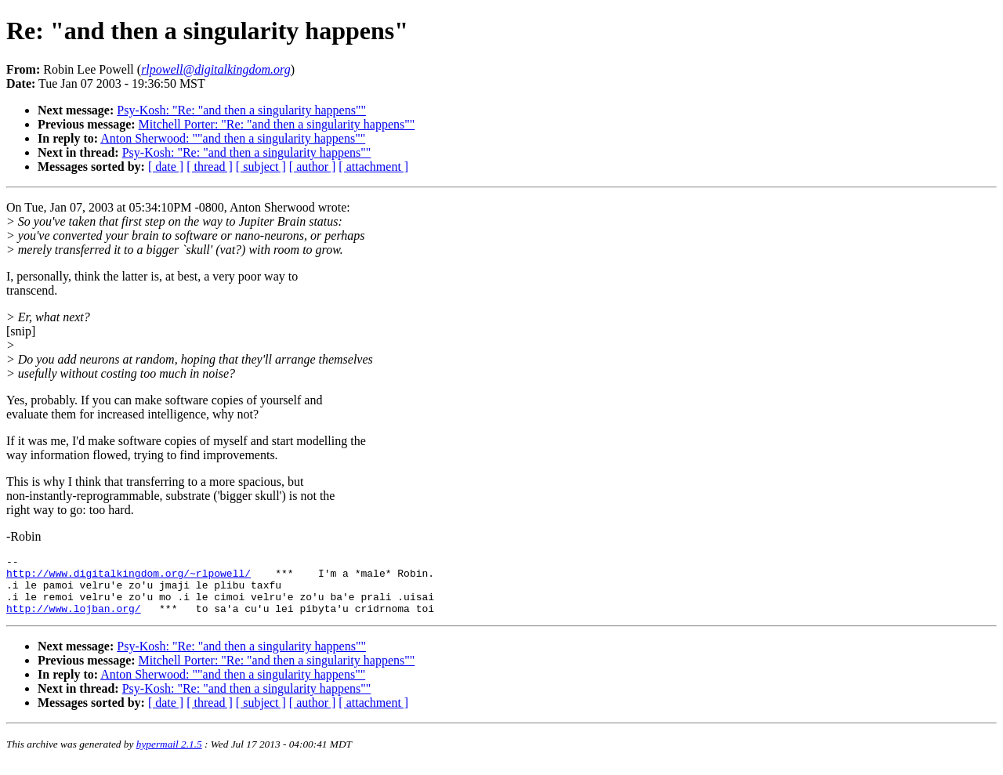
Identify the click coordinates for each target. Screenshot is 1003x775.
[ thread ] (209, 166)
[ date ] (165, 166)
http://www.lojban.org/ (73, 620)
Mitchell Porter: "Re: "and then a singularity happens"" (277, 124)
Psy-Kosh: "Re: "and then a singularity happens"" (241, 110)
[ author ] (312, 166)
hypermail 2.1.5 (169, 756)
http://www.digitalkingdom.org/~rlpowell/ (128, 577)
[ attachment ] (373, 166)
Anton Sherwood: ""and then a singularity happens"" (232, 138)
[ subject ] (261, 166)
